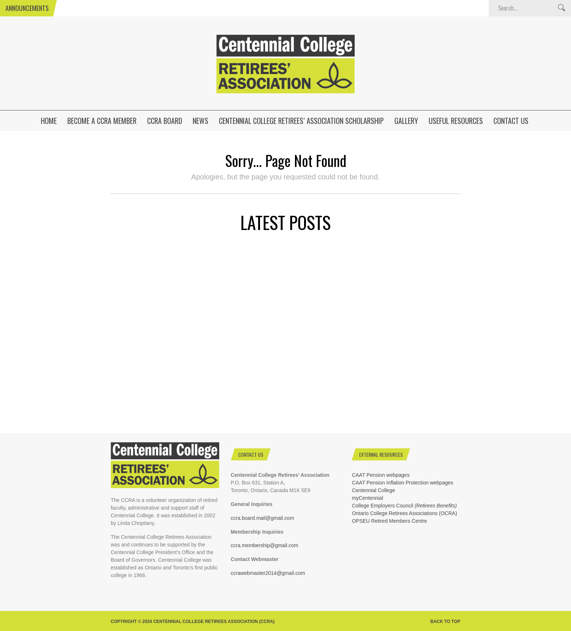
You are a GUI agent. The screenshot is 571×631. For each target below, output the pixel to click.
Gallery (406, 120)
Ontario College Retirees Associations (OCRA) (404, 513)
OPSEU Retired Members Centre (389, 521)
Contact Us (510, 120)
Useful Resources (456, 120)
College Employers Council (404, 506)
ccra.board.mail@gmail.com (262, 518)
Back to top (445, 621)
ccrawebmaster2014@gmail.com (268, 573)
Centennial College (373, 490)
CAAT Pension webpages (380, 475)
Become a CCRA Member (102, 120)
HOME (49, 120)
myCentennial (367, 498)
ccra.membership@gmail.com (264, 545)
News (200, 120)
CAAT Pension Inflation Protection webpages (402, 483)
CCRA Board (164, 120)
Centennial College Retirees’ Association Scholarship (301, 120)
